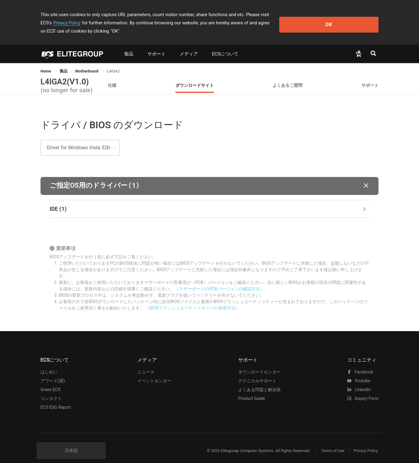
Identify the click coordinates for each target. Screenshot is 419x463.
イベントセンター (154, 372)
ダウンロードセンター (259, 363)
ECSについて (225, 45)
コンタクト (51, 390)
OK (353, 19)
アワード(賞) (52, 372)
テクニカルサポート (257, 372)
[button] (209, 178)
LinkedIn (359, 381)
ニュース (145, 363)
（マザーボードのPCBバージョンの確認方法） (219, 280)
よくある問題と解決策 (259, 381)
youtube (358, 372)
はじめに (49, 363)
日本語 (71, 442)
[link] (64, 63)
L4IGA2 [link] (113, 63)
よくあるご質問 (287, 77)
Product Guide (251, 390)
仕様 (112, 77)
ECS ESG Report (55, 399)
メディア (189, 45)
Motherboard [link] (87, 63)
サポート (156, 45)
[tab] (209, 201)
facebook (360, 363)
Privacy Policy (297, 14)
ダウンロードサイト (194, 77)
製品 (128, 45)
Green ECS (50, 381)
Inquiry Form (363, 390)
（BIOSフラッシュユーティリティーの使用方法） (192, 299)
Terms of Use (328, 442)
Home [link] (46, 63)
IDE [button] (208, 201)
